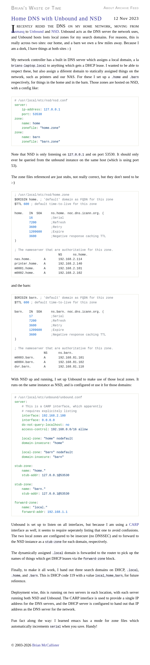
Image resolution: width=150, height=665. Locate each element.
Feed (134, 8)
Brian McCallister (45, 645)
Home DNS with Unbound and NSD (56, 18)
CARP (134, 524)
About (109, 8)
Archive (122, 8)
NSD (55, 31)
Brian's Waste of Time (36, 8)
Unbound (37, 31)
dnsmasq (17, 31)
